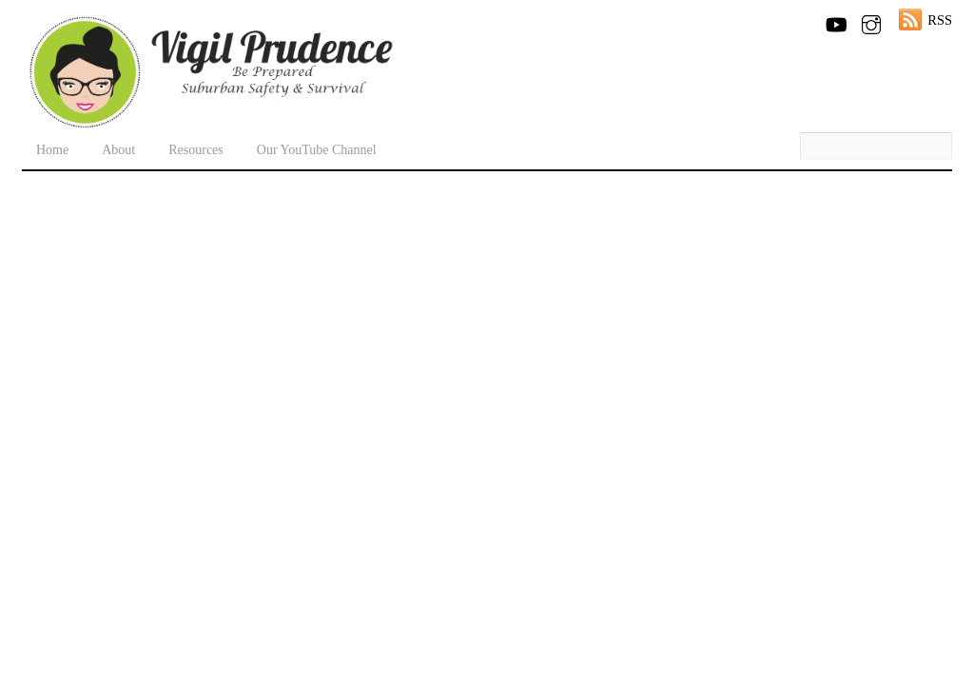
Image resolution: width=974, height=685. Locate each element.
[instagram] (871, 21)
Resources (196, 150)
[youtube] (835, 21)
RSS (939, 20)
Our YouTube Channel (317, 150)
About (118, 150)
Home (52, 150)
